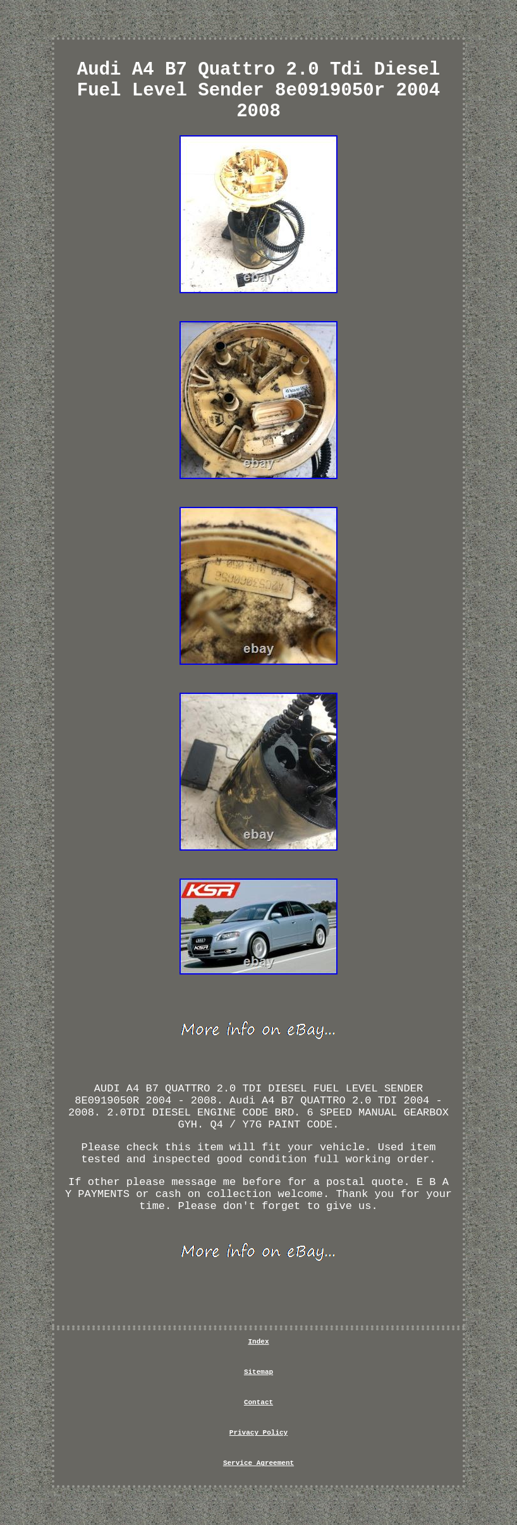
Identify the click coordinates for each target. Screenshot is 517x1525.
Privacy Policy (258, 1433)
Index (258, 1342)
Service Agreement (258, 1463)
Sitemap (258, 1372)
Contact (258, 1402)
